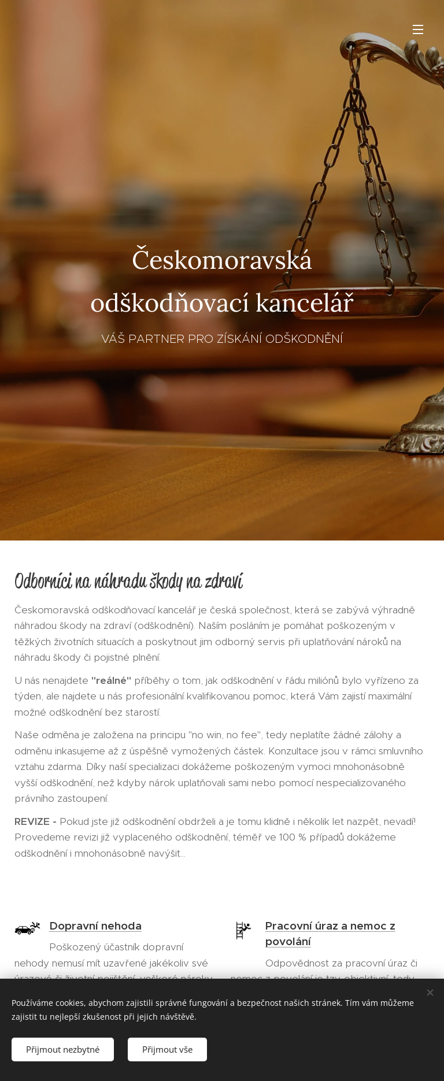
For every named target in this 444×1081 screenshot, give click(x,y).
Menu (418, 29)
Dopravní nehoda (95, 925)
